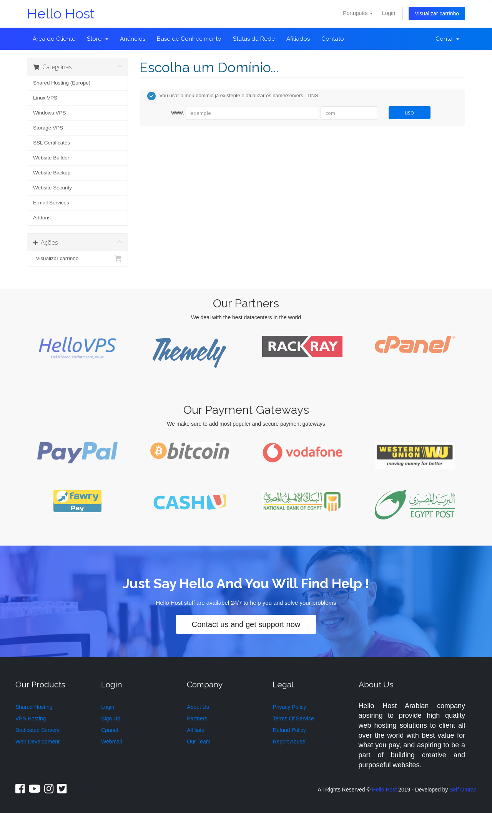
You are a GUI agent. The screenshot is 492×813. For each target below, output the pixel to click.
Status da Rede (254, 38)
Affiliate (195, 730)
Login (388, 13)
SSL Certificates (51, 143)
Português (358, 13)
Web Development (37, 741)
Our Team (198, 741)
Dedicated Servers (37, 730)
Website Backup (51, 173)
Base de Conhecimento (189, 38)
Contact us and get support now (246, 624)
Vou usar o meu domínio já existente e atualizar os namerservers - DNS (232, 96)
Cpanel (109, 730)
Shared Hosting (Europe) (61, 83)
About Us (198, 707)
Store (97, 38)
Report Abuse (289, 741)
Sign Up (110, 718)
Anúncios (132, 38)
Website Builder (51, 158)
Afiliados (298, 38)
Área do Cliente (54, 38)
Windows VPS (49, 113)
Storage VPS (48, 128)
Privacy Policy (289, 707)
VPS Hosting (30, 718)
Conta (447, 38)
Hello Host (61, 13)
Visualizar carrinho (437, 13)
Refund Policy (289, 730)
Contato (332, 38)
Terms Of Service (293, 718)
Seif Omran (463, 789)
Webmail (111, 741)
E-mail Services (51, 203)
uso (409, 112)
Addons (42, 218)
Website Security (52, 188)
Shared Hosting (34, 707)
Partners (197, 718)
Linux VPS (45, 98)
